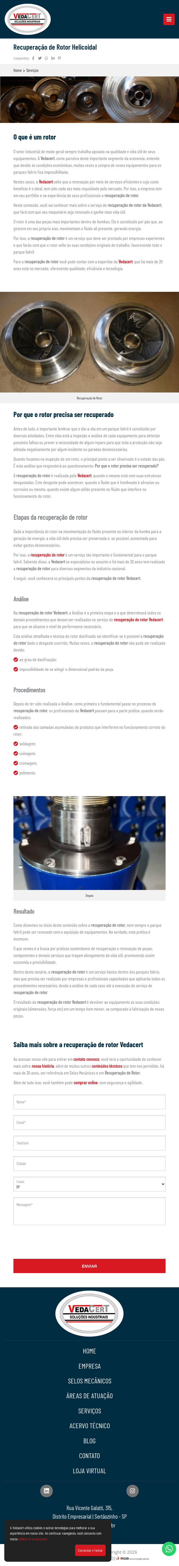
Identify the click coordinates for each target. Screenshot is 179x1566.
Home (17, 70)
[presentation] (89, 1242)
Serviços (32, 70)
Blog (89, 1440)
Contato (89, 1455)
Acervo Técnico (89, 1425)
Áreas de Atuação (89, 1395)
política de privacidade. (33, 1539)
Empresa (90, 1366)
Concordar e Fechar (90, 1550)
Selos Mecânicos (89, 1381)
